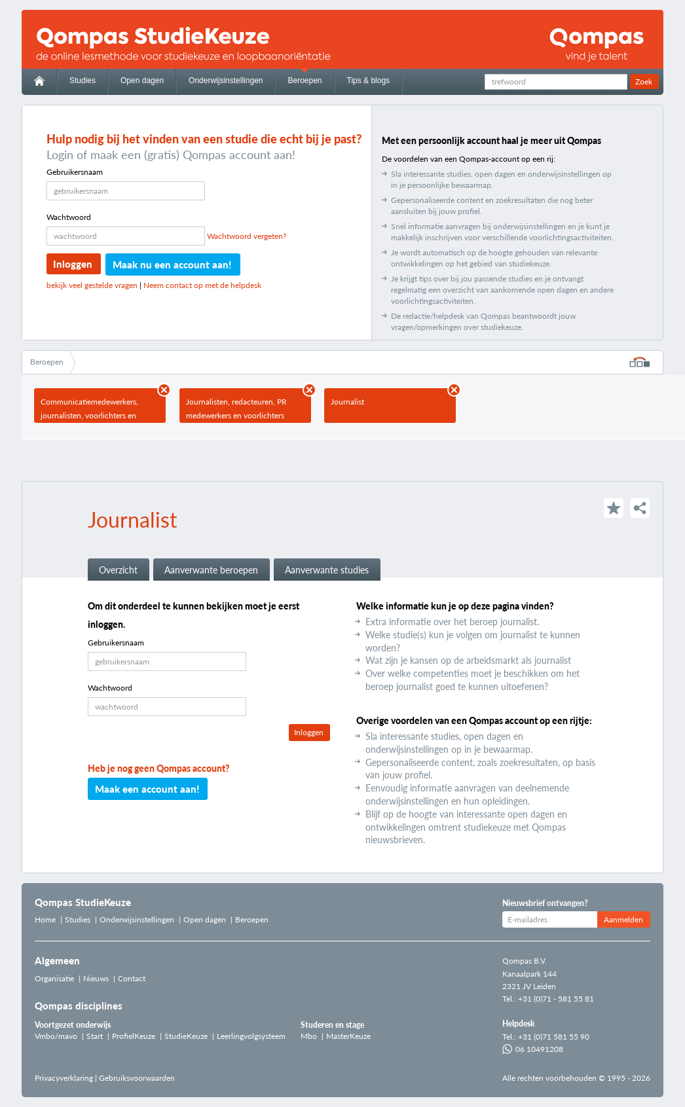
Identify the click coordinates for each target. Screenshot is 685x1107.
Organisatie (54, 978)
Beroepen (304, 80)
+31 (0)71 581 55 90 (553, 1037)
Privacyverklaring (64, 1078)
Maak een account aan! (147, 789)
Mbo (309, 1036)
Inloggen (72, 264)
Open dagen (142, 80)
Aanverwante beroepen (211, 569)
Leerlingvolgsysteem (251, 1036)
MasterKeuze (348, 1036)
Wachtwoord (68, 217)
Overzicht (118, 569)
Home (45, 919)
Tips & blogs (368, 80)
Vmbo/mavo (56, 1036)
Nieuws (96, 978)
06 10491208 (532, 1049)
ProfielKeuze (133, 1036)
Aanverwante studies (327, 569)
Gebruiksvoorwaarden (137, 1078)
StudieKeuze (186, 1036)
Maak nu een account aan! (172, 264)
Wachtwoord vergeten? (246, 236)
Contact (131, 978)
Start (94, 1036)
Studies (82, 80)
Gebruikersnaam (74, 172)
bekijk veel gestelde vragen (92, 285)
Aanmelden (623, 919)
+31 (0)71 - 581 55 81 (556, 999)
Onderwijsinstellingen (226, 80)
